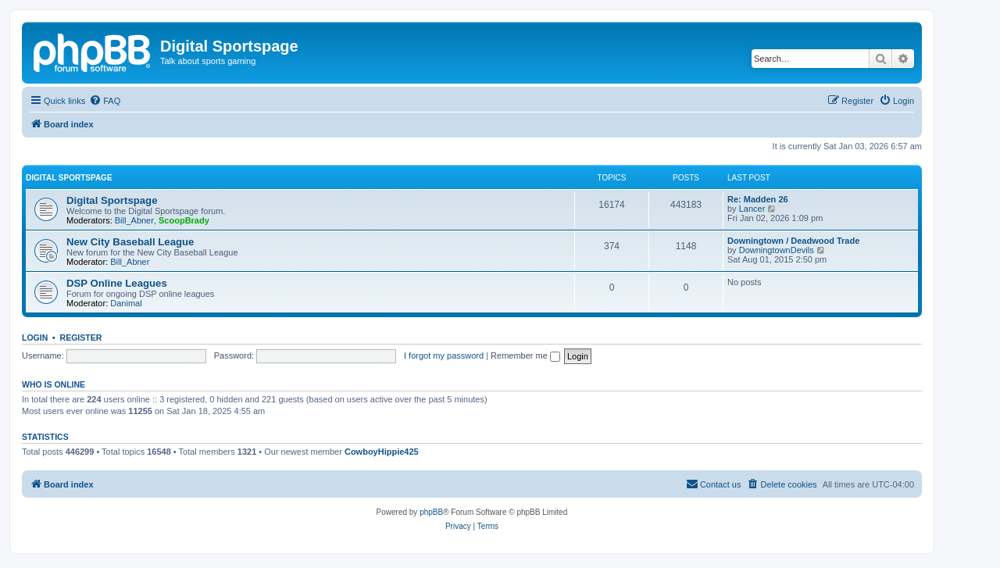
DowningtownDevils (776, 250)
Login (35, 337)
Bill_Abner (134, 220)
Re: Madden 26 (757, 199)
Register (81, 337)
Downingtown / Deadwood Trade (793, 240)
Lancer (752, 208)
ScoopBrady (184, 220)
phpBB (431, 512)
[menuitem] (104, 100)
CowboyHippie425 (382, 451)
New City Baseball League (130, 242)
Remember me (525, 355)
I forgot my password (444, 355)
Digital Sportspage (69, 177)
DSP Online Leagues (116, 283)
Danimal (125, 303)
